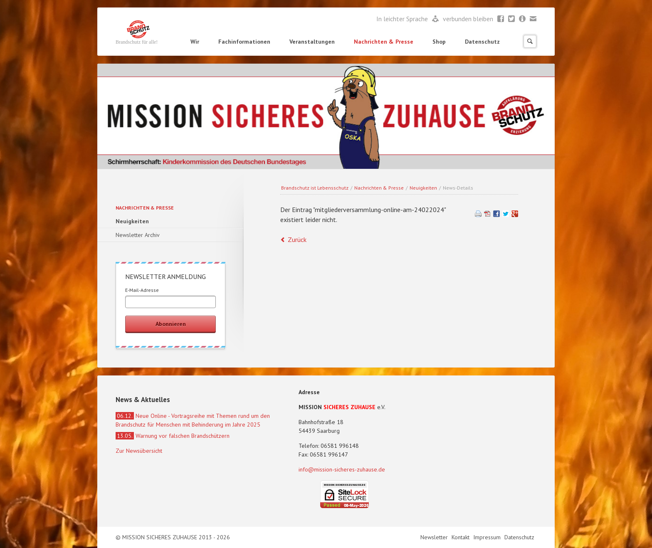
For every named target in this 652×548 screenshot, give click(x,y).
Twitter (511, 19)
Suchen (530, 41)
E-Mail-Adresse (142, 290)
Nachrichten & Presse (383, 41)
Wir (194, 41)
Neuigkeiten (423, 188)
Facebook (500, 19)
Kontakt (461, 537)
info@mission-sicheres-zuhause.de (342, 469)
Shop (439, 41)
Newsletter (522, 19)
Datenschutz (482, 41)
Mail (533, 19)
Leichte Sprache (435, 19)
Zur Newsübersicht (139, 450)
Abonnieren (171, 324)
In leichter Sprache (403, 19)
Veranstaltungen (312, 41)
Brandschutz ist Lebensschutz (314, 188)
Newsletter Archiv (138, 235)
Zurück (297, 239)
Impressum (487, 537)
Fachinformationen (244, 41)
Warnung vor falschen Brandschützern (173, 435)
